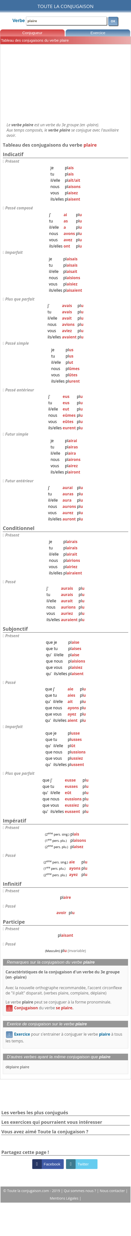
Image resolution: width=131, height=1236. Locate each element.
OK (113, 21)
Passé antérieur (19, 390)
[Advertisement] (65, 83)
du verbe (39, 1008)
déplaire (12, 1067)
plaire (24, 1067)
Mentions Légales (64, 1198)
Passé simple (17, 343)
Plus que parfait (20, 299)
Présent (12, 161)
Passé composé (19, 208)
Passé (10, 581)
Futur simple (16, 434)
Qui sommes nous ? (80, 1190)
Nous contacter (113, 1190)
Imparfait (14, 252)
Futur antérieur (19, 481)
